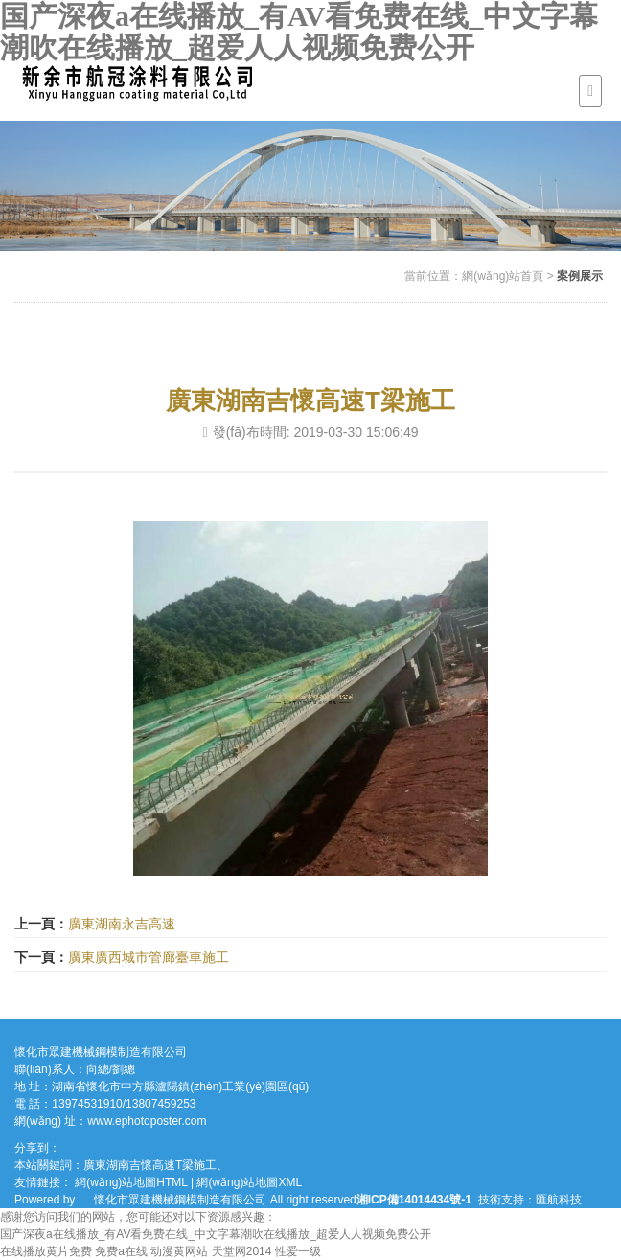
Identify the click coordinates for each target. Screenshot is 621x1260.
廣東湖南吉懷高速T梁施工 (150, 1165)
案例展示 (580, 276)
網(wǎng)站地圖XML (249, 1182)
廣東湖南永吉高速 (121, 923)
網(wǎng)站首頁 (502, 276)
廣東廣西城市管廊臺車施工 (148, 957)
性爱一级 (298, 1251)
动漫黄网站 (179, 1251)
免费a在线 (121, 1251)
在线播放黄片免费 (46, 1251)
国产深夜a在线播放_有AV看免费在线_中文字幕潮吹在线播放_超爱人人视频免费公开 (299, 31)
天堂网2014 (242, 1251)
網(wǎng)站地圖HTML (131, 1182)
